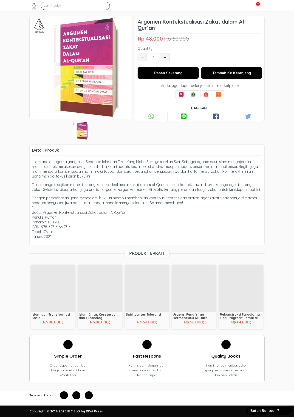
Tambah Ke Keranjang (231, 73)
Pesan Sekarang (168, 73)
